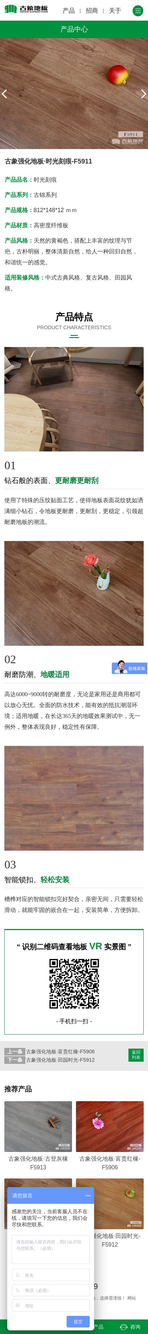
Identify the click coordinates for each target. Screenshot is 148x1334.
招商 (92, 10)
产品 (69, 10)
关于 (115, 10)
